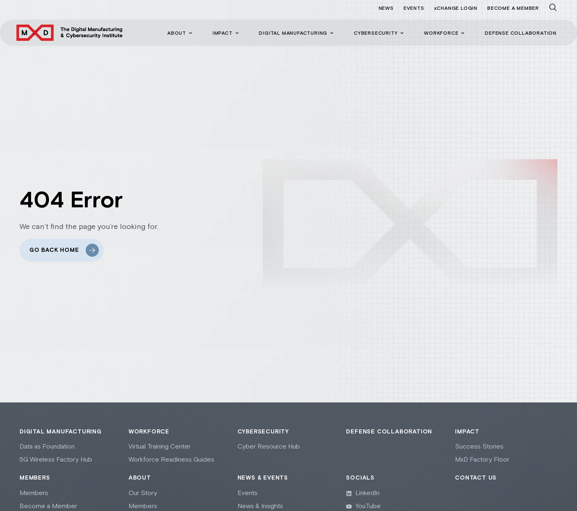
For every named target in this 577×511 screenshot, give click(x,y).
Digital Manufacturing (61, 431)
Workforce (149, 431)
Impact (467, 431)
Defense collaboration (389, 431)
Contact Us (476, 478)
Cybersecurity (263, 431)
